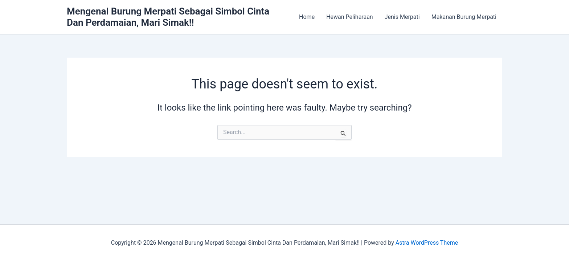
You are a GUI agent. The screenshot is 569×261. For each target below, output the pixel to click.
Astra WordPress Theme (427, 242)
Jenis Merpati (402, 16)
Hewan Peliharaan (349, 16)
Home (307, 16)
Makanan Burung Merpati (463, 16)
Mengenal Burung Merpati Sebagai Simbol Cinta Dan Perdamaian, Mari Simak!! (168, 17)
